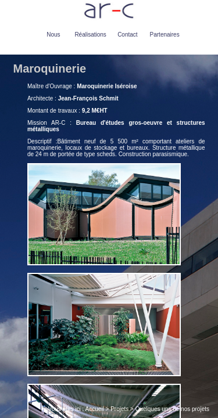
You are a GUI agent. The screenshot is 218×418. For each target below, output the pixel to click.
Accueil (94, 409)
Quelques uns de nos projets (172, 409)
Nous (53, 34)
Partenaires (165, 34)
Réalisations (90, 34)
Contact (127, 34)
